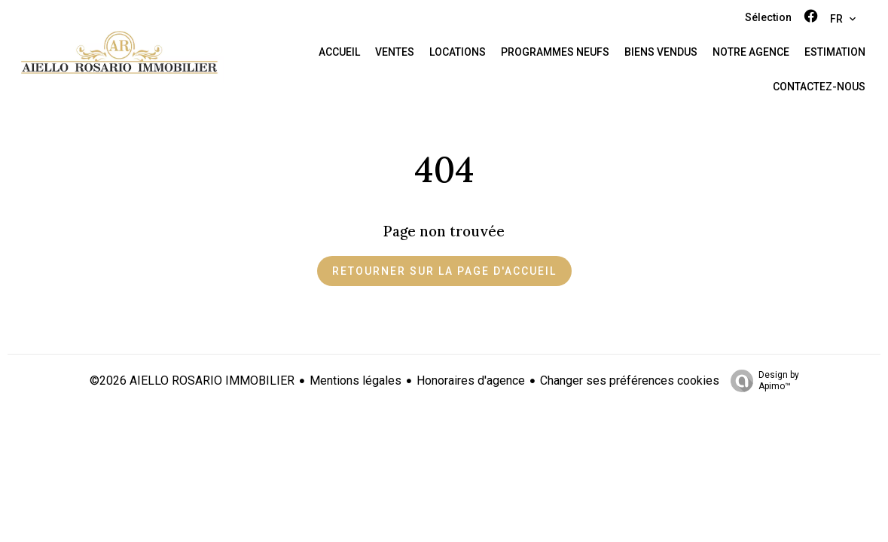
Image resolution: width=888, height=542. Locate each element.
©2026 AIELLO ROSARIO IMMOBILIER (192, 380)
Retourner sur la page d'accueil (444, 271)
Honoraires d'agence (471, 380)
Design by (761, 381)
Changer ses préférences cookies (629, 380)
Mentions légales (355, 380)
